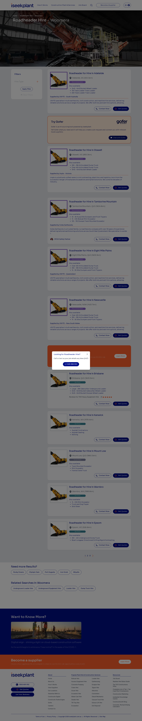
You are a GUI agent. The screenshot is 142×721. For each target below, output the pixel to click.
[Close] (87, 354)
